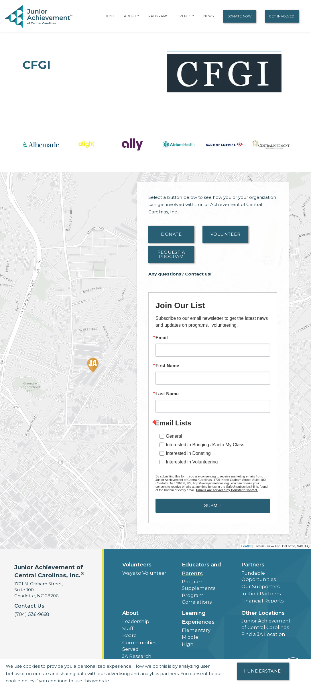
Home (110, 16)
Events (184, 16)
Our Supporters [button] (258, 585)
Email (162, 338)
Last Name (167, 394)
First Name (167, 366)
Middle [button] (189, 632)
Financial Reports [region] (260, 598)
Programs (158, 16)
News (208, 16)
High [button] (187, 639)
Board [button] (129, 630)
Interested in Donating (188, 453)
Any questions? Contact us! (179, 274)
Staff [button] (127, 623)
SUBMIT (212, 505)
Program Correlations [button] (205, 588)
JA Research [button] (135, 643)
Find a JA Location (261, 629)
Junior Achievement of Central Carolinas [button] (266, 619)
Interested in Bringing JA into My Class (205, 444)
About (130, 16)
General (174, 436)
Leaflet (246, 546)
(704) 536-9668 (30, 614)
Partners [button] (252, 565)
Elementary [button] (194, 626)
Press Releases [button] (138, 650)
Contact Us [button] (29, 606)
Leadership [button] (134, 617)
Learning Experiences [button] (198, 613)
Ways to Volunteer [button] (142, 573)
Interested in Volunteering (192, 461)
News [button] (128, 656)
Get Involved (281, 16)
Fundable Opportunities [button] (256, 576)
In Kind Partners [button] (258, 592)
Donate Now (239, 16)
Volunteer (225, 234)
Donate (171, 234)
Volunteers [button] (136, 565)
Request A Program (171, 254)
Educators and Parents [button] (201, 569)
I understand (263, 671)
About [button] (130, 609)
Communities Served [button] (145, 637)
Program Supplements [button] (207, 581)
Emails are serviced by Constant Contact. (227, 490)
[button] (138, 16)
